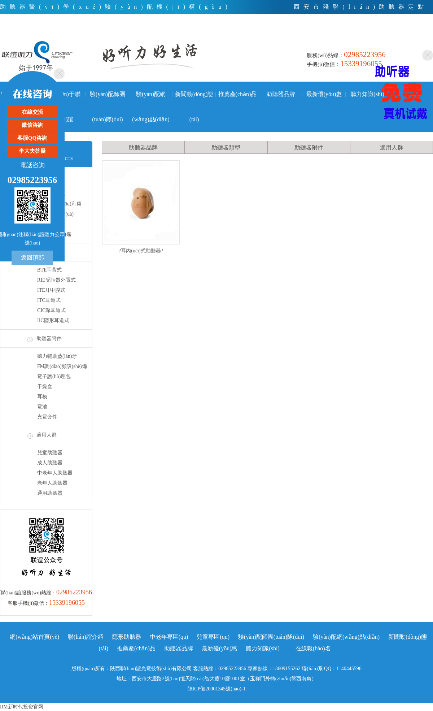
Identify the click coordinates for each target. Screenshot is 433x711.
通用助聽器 (49, 493)
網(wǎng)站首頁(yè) (34, 637)
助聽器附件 (49, 338)
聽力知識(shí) (367, 94)
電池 (42, 406)
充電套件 (47, 417)
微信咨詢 (32, 125)
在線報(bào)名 (313, 648)
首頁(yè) (340, 34)
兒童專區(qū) (213, 637)
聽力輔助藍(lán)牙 (57, 356)
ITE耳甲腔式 (51, 290)
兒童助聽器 (49, 452)
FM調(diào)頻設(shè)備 (62, 366)
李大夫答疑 (32, 151)
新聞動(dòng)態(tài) (194, 99)
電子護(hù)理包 (54, 376)
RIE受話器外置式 (56, 280)
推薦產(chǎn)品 (237, 94)
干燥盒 (44, 386)
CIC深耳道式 (51, 310)
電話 (370, 34)
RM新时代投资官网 (21, 707)
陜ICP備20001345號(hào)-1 (217, 689)
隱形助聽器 (126, 637)
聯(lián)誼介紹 (86, 637)
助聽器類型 (225, 147)
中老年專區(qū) (169, 637)
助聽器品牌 (280, 94)
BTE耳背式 (49, 270)
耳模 (42, 396)
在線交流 (32, 112)
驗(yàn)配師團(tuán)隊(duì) (107, 99)
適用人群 (46, 435)
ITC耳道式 (49, 300)
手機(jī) (422, 34)
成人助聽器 (49, 462)
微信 (395, 34)
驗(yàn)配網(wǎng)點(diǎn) (150, 99)
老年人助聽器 (52, 483)
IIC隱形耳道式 (53, 320)
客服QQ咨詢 (32, 138)
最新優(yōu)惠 (324, 94)
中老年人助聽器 (55, 473)
